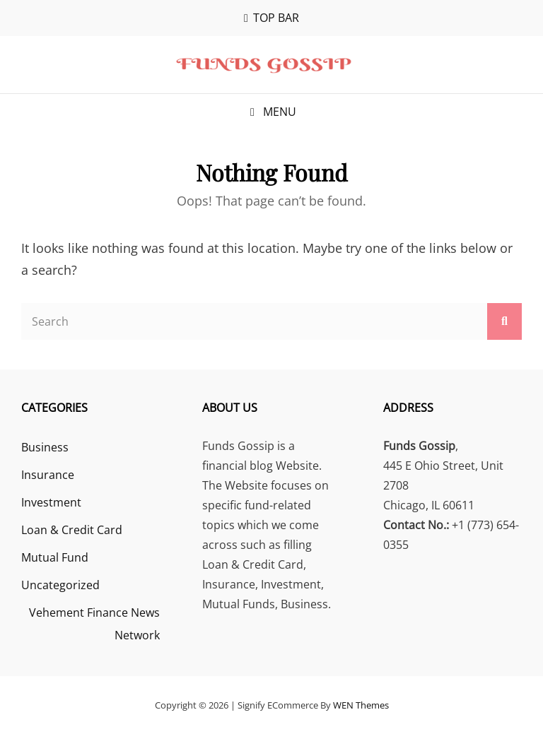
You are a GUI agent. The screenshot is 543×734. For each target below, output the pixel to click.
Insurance (47, 475)
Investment (51, 502)
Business (45, 447)
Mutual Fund (54, 557)
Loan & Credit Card (71, 530)
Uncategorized (60, 585)
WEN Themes (361, 705)
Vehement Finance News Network (94, 624)
